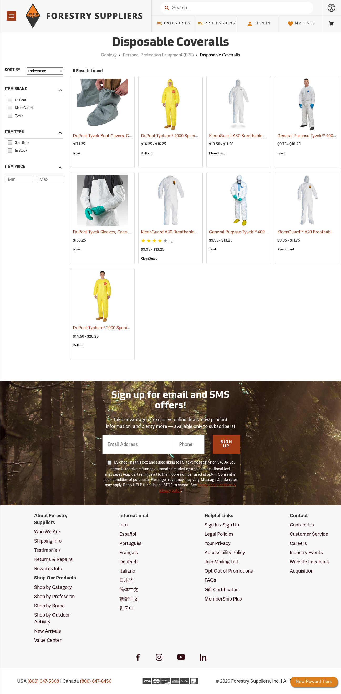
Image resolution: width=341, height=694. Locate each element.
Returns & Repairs (53, 559)
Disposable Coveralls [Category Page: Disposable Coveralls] (170, 43)
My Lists (301, 24)
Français (128, 552)
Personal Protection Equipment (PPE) (158, 55)
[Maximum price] (50, 179)
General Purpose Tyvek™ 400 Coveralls (254, 232)
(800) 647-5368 (43, 681)
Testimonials (47, 550)
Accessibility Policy (225, 552)
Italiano (127, 571)
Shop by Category (53, 587)
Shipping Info (48, 541)
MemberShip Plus (223, 599)
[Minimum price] (19, 179)
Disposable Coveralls (220, 55)
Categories (173, 24)
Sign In (259, 24)
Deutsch (128, 562)
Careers (298, 543)
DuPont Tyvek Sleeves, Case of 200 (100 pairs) (124, 232)
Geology (109, 55)
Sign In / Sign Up (222, 525)
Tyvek (76, 153)
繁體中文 (128, 599)
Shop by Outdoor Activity (52, 618)
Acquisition (301, 571)
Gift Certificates (221, 590)
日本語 (126, 580)
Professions (216, 24)
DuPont (146, 153)
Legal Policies (219, 534)
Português (130, 543)
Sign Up (226, 444)
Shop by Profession (54, 596)
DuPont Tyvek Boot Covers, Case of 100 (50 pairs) (127, 136)
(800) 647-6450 (95, 681)
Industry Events (306, 552)
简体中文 (128, 590)
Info (123, 525)
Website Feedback (309, 562)
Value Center (48, 640)
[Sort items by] (45, 71)
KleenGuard (217, 153)
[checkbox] (10, 99)
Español (127, 534)
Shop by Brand (49, 606)
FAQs (210, 580)
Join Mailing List (221, 562)
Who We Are (47, 532)
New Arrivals (47, 631)
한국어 (126, 608)
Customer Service (309, 534)
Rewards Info (48, 569)
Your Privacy (218, 543)
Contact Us (302, 525)
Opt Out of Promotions (229, 571)
